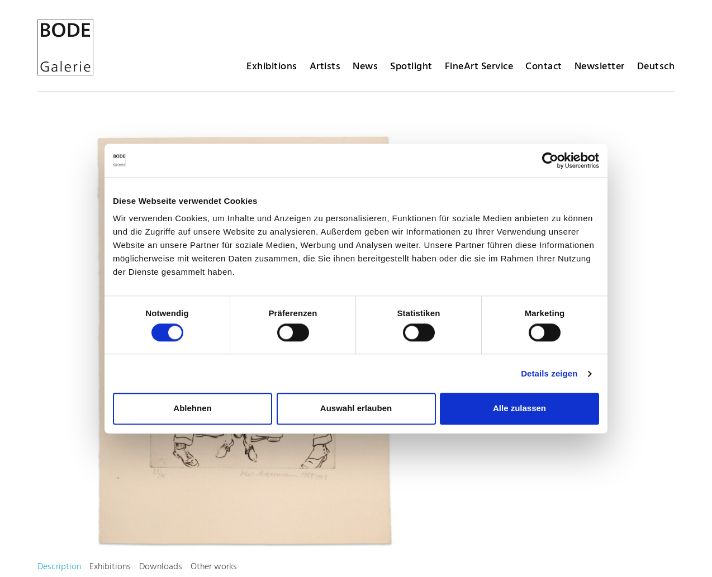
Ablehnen (192, 408)
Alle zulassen (519, 408)
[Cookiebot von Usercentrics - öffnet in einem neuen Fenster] (550, 160)
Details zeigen (549, 373)
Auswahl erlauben (356, 408)
